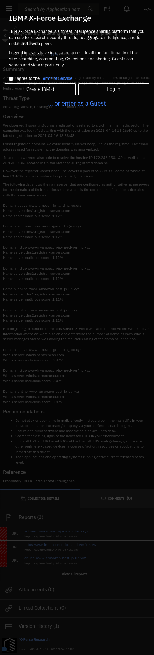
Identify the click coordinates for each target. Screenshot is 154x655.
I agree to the (43, 79)
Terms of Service (56, 78)
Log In (113, 89)
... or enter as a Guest (77, 103)
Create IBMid (40, 89)
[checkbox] (11, 79)
